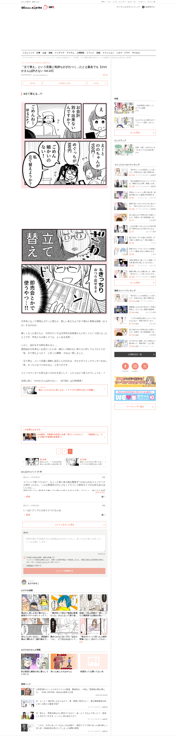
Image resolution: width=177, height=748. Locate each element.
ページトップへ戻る (135, 406)
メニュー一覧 (151, 1)
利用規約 (30, 566)
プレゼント (141, 1)
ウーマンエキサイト (40, 75)
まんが (130, 1)
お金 (44, 53)
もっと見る (135, 132)
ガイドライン (43, 562)
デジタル (136, 53)
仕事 (38, 53)
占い (135, 1)
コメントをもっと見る (64, 525)
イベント (90, 53)
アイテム (70, 53)
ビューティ (122, 1)
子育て (103, 1)
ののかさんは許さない (43, 63)
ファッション (108, 53)
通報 (103, 477)
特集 (116, 99)
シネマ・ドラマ (123, 53)
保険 (50, 53)
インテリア (59, 53)
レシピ (115, 1)
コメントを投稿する (64, 571)
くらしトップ (28, 53)
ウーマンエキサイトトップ (128, 7)
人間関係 (80, 53)
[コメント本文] (64, 543)
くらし (109, 1)
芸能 (98, 53)
